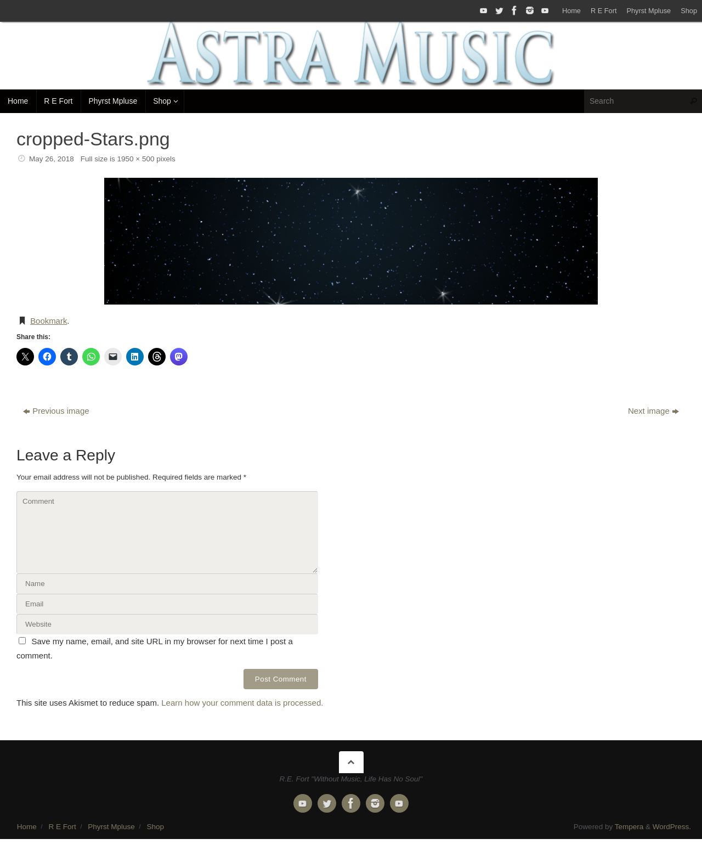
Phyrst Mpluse (648, 11)
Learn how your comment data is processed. (242, 702)
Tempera (629, 827)
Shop (689, 11)
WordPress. (672, 827)
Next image (653, 410)
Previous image (56, 410)
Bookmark (48, 320)
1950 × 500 (136, 159)
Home (571, 11)
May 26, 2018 (51, 159)
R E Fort (603, 11)
